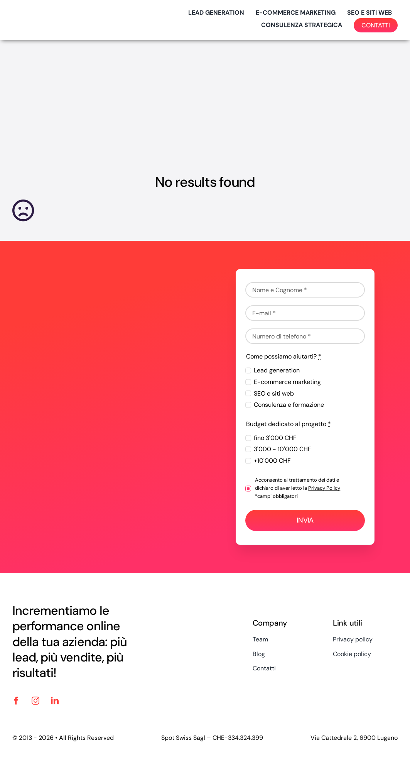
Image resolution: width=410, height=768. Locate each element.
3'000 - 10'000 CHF (282, 449)
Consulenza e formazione (289, 405)
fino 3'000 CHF (275, 438)
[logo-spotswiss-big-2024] (50, 12)
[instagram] (35, 701)
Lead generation (277, 370)
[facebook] (16, 701)
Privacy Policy (324, 488)
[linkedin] (54, 701)
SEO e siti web (274, 393)
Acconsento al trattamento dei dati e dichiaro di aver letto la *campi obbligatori (297, 488)
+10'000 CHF (272, 461)
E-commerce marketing (287, 382)
